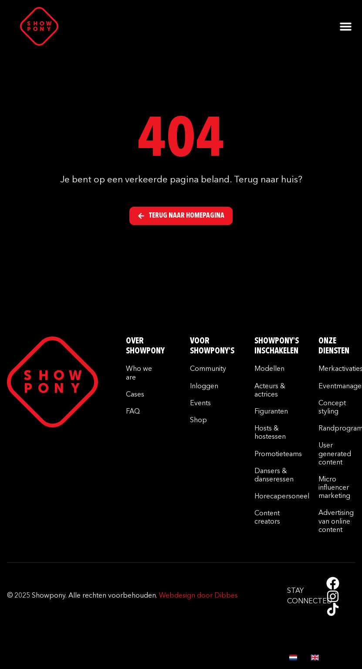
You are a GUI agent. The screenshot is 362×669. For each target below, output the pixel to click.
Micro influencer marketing (334, 488)
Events (200, 403)
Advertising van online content (336, 521)
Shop (198, 420)
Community (208, 369)
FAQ (133, 411)
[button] (345, 26)
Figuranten (271, 411)
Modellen (269, 369)
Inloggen (204, 386)
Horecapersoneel (281, 496)
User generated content (334, 454)
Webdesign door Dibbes (198, 595)
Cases (135, 394)
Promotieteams (278, 454)
